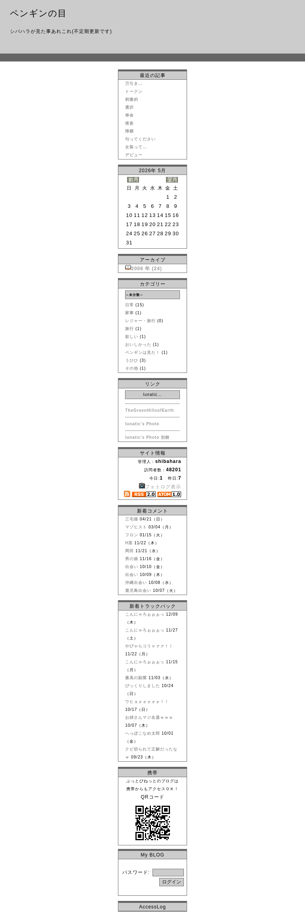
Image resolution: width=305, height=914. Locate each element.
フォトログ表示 (160, 487)
